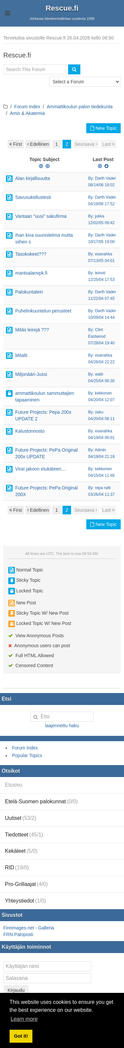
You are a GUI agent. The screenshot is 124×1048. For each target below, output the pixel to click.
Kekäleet (21, 851)
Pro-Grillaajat (26, 884)
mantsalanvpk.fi (31, 273)
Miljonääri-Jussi (31, 374)
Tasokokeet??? (30, 254)
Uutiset (20, 818)
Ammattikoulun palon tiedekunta (79, 106)
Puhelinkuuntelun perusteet (43, 310)
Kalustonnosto (30, 431)
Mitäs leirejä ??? (32, 329)
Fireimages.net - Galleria (28, 927)
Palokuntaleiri (29, 292)
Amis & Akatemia (27, 113)
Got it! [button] (21, 1036)
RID (17, 867)
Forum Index (27, 106)
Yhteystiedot (25, 901)
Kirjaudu (16, 990)
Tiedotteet (24, 834)
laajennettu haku (62, 725)
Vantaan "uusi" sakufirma (40, 216)
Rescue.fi (62, 8)
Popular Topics (27, 755)
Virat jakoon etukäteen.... (40, 469)
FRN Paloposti (18, 934)
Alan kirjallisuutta (32, 178)
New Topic (103, 128)
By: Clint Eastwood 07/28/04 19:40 (101, 336)
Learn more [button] (24, 1019)
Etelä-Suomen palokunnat (41, 801)
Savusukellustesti (33, 197)
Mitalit (21, 355)
